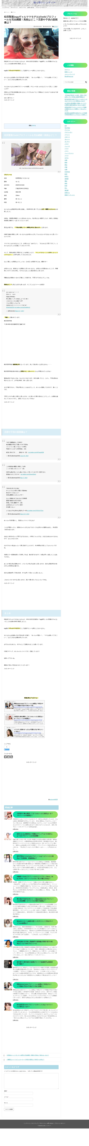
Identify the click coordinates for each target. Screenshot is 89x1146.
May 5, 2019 (23, 477)
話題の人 (67, 192)
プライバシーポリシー (41, 7)
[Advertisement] (31, 112)
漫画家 (66, 178)
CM (66, 125)
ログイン (67, 69)
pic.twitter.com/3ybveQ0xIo (28, 474)
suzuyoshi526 (54, 799)
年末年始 (67, 172)
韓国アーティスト (70, 195)
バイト (66, 151)
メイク (66, 155)
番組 (66, 181)
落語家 (66, 190)
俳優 (66, 160)
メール (6, 1097)
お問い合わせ (30, 7)
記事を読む (16, 829)
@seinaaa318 (10, 307)
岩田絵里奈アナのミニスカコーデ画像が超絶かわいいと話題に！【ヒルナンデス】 (75, 109)
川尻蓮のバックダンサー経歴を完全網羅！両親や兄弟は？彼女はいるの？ (26, 1055)
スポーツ (67, 137)
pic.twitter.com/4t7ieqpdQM (36, 452)
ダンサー (67, 141)
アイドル (67, 130)
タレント (67, 139)
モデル (56, 26)
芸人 (66, 188)
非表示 (33, 125)
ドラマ (66, 144)
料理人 (66, 176)
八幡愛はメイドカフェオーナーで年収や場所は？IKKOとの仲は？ (23, 1060)
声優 (66, 167)
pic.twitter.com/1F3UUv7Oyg (35, 510)
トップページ (5, 7)
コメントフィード (70, 74)
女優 (66, 169)
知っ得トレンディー (44, 2)
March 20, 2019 (24, 514)
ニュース (67, 146)
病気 (66, 183)
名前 (6, 1091)
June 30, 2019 (24, 456)
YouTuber (67, 128)
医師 (66, 162)
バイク (66, 148)
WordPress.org (69, 76)
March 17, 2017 (19, 311)
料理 (66, 174)
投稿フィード (68, 72)
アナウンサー (68, 132)
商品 (66, 165)
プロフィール (22, 7)
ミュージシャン (69, 153)
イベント (67, 134)
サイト (6, 1102)
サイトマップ (14, 7)
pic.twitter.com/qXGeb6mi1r (22, 307)
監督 (66, 185)
